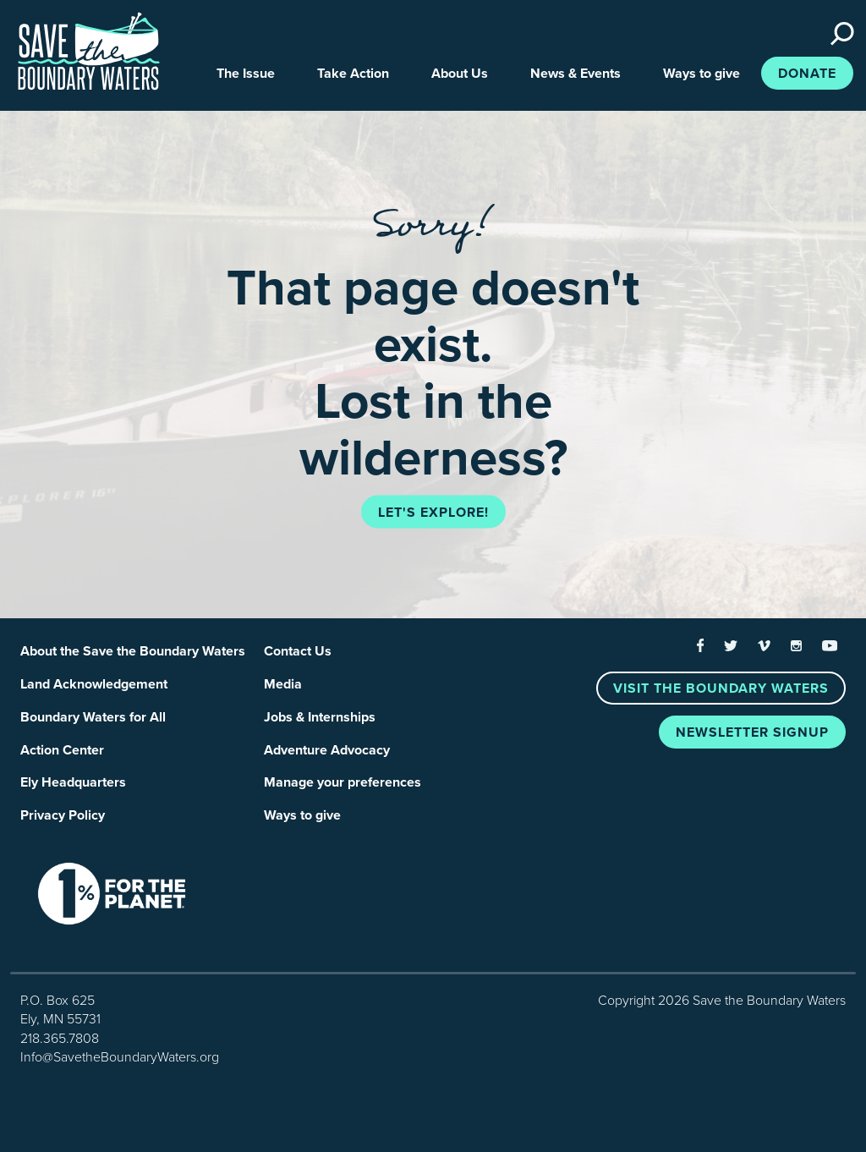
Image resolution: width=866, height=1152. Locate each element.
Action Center (62, 750)
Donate (807, 73)
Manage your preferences (342, 782)
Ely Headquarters (73, 782)
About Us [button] (459, 73)
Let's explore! (433, 512)
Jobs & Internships (319, 717)
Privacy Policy (62, 815)
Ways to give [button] (701, 73)
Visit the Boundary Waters (721, 688)
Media (283, 684)
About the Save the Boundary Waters (132, 651)
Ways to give (302, 815)
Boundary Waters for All (93, 717)
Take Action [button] (353, 73)
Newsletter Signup (752, 732)
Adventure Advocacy (327, 750)
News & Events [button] (575, 73)
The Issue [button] (245, 73)
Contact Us (298, 651)
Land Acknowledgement (93, 684)
